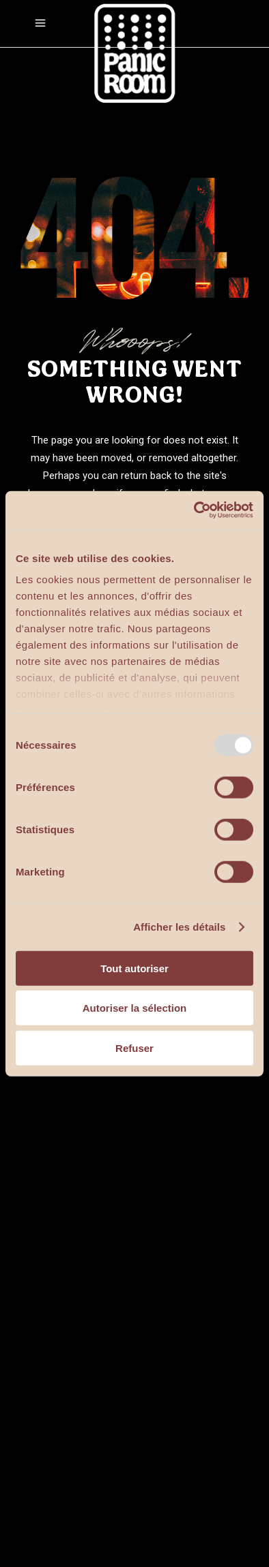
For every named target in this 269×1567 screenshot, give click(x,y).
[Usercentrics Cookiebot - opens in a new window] (194, 510)
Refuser (134, 1047)
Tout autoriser (134, 968)
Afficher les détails (179, 927)
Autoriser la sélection (135, 1008)
